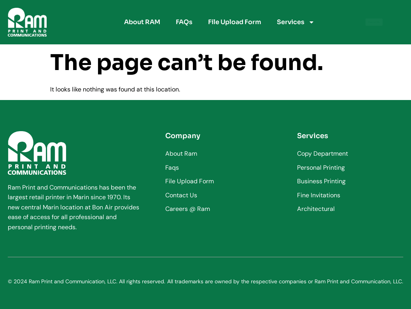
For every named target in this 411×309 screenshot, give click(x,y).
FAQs (184, 22)
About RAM (142, 22)
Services (296, 22)
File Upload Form (234, 22)
